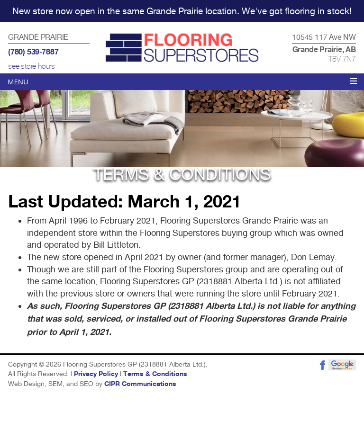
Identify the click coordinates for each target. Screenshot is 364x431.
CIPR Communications (140, 384)
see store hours (31, 66)
